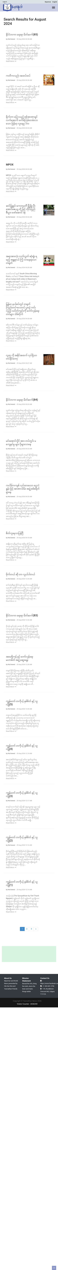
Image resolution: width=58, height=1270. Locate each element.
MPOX (9, 164)
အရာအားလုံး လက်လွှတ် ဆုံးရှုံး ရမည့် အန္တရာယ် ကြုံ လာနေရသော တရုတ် (21, 259)
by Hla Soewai (10, 39)
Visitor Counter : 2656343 (27, 1004)
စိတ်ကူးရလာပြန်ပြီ (14, 533)
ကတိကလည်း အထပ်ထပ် (18, 75)
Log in (5, 2)
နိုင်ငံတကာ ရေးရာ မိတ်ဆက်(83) (22, 615)
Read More (11, 61)
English (54, 2)
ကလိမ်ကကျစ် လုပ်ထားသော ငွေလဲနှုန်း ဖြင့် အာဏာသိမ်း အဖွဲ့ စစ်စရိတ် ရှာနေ (22, 488)
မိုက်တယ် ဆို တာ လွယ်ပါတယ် (20, 574)
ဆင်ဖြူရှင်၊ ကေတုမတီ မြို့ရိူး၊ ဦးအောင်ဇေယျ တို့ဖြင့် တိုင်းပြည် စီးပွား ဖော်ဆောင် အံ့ (20, 209)
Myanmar (48, 2)
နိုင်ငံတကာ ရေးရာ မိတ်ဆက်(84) (22, 399)
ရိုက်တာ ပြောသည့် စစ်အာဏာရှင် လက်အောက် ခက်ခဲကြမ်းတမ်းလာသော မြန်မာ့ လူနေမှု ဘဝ (22, 120)
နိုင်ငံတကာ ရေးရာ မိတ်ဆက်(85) (22, 34)
